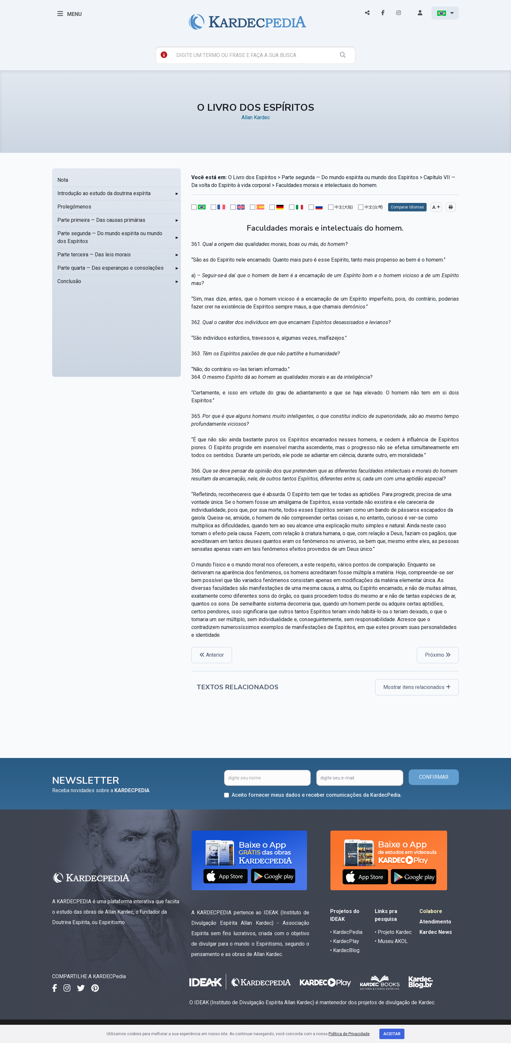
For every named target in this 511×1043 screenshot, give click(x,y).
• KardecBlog (344, 950)
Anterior (211, 655)
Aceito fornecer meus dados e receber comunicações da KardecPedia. (317, 795)
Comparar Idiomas (407, 207)
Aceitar (392, 1034)
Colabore (430, 911)
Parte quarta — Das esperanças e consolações (110, 268)
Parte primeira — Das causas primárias (101, 220)
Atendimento (435, 922)
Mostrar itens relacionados (417, 687)
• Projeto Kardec (393, 932)
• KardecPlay (344, 941)
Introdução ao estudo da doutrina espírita (104, 193)
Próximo (438, 655)
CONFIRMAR (433, 777)
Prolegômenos (74, 207)
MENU (69, 13)
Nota (62, 180)
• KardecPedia (346, 932)
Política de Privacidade (349, 1034)
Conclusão (69, 281)
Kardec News (435, 932)
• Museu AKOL (391, 941)
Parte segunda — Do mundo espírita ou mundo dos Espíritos (109, 237)
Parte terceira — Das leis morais (94, 254)
